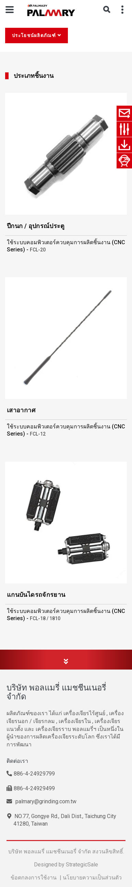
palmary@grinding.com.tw (41, 801)
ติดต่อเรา (17, 761)
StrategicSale (82, 864)
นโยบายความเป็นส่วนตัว (92, 877)
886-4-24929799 (31, 773)
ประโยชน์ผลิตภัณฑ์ (34, 35)
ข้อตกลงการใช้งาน (34, 877)
